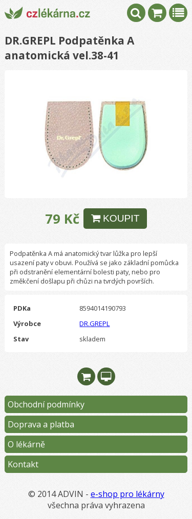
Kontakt (23, 464)
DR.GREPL (94, 323)
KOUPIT (115, 218)
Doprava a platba (41, 424)
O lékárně (26, 444)
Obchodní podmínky (46, 404)
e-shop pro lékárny (127, 494)
